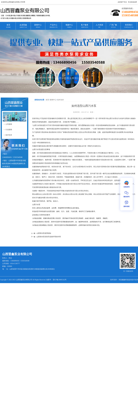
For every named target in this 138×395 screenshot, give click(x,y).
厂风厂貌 (113, 26)
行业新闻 (9, 129)
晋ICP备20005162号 (60, 280)
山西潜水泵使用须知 (44, 233)
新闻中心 (38, 26)
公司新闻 (9, 124)
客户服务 (84, 26)
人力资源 (99, 26)
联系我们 (128, 26)
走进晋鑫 (23, 26)
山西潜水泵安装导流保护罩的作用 (49, 237)
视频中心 (69, 26)
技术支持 (9, 135)
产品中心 (53, 26)
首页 (8, 26)
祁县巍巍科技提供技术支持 (128, 280)
